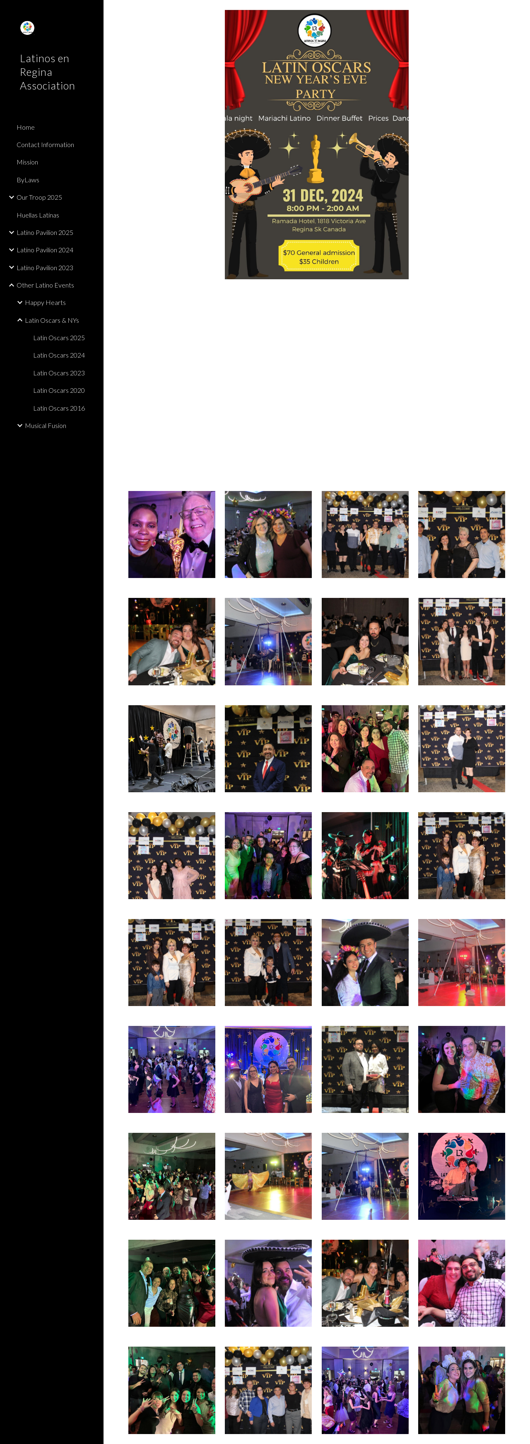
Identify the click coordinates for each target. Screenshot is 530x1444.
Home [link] (26, 127)
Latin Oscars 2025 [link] (59, 337)
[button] (520, 12)
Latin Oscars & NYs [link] (52, 320)
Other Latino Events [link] (45, 285)
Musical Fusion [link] (45, 425)
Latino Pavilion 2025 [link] (45, 232)
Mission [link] (27, 162)
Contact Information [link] (45, 144)
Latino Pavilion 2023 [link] (45, 267)
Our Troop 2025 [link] (39, 197)
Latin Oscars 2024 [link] (59, 355)
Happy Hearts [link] (45, 302)
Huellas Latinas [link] (38, 215)
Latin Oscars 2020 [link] (59, 390)
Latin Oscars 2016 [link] (59, 408)
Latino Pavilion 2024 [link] (45, 250)
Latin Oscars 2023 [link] (59, 373)
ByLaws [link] (28, 180)
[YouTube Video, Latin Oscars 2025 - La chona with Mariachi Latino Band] (317, 385)
